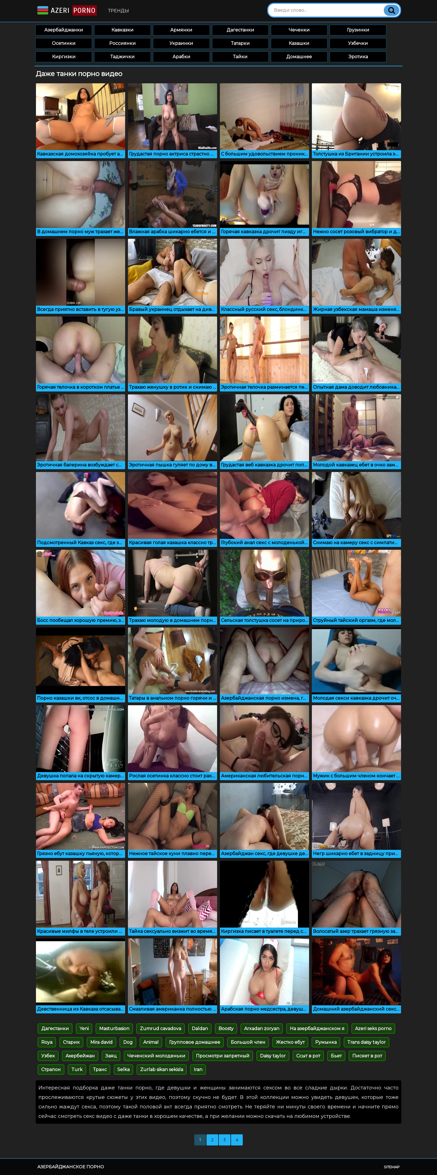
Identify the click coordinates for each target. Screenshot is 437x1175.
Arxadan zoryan (261, 1028)
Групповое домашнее (194, 1042)
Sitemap (392, 1167)
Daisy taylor (273, 1056)
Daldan (200, 1028)
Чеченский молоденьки (156, 1056)
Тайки (240, 56)
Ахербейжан (80, 1056)
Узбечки (358, 43)
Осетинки (64, 43)
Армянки (181, 30)
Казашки (299, 43)
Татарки (240, 43)
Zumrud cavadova (160, 1028)
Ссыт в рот (308, 1056)
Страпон (51, 1069)
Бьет (336, 1056)
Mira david (101, 1042)
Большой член (248, 1042)
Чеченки (299, 30)
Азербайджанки (63, 30)
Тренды (118, 10)
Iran (198, 1069)
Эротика (358, 56)
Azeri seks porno (373, 1028)
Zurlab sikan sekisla (161, 1069)
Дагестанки (240, 30)
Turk (76, 1069)
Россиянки (122, 43)
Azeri (66, 10)
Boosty (226, 1028)
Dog (128, 1042)
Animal (151, 1042)
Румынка (326, 1042)
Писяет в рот (367, 1056)
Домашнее (299, 56)
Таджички (122, 56)
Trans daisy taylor (366, 1042)
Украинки (181, 43)
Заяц (111, 1056)
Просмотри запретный (222, 1056)
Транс (100, 1069)
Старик (71, 1042)
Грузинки (358, 30)
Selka (123, 1069)
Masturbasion (114, 1028)
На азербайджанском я (317, 1028)
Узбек (48, 1056)
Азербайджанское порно (70, 1166)
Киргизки (64, 56)
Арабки (181, 56)
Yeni (84, 1028)
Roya (46, 1042)
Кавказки (122, 30)
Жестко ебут (290, 1042)
